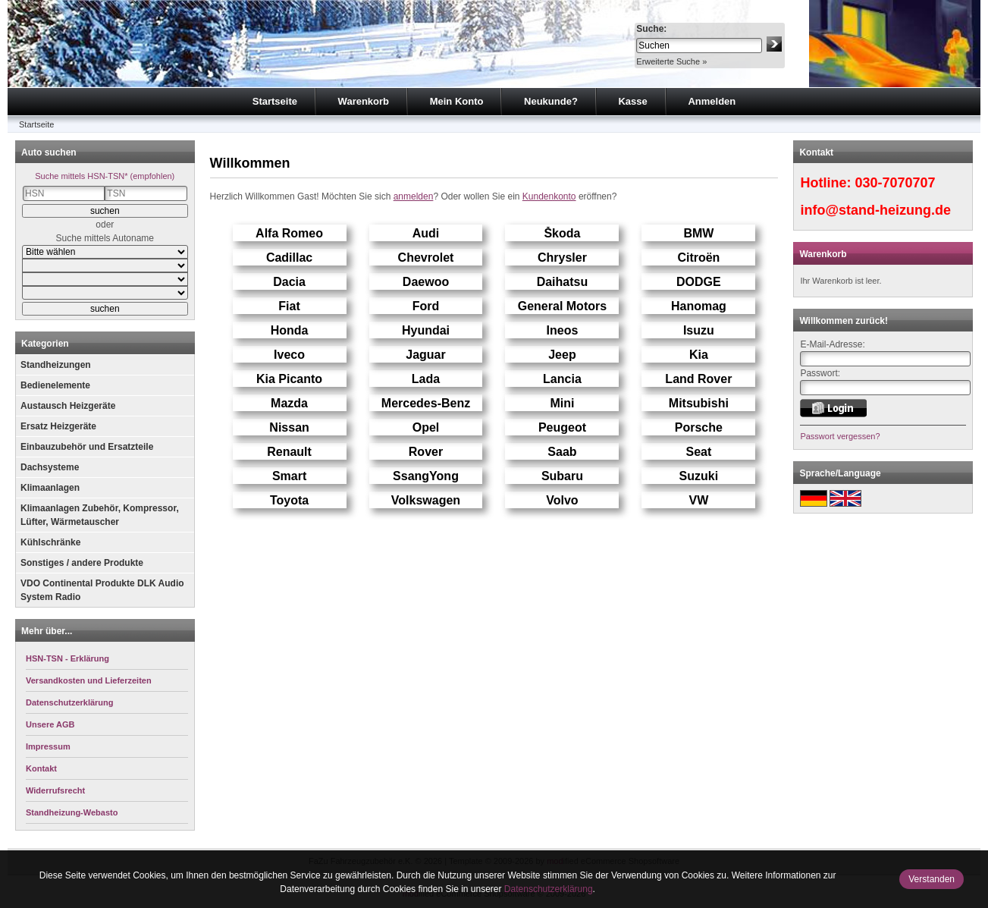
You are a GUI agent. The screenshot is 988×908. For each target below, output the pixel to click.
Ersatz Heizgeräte (58, 426)
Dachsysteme (49, 467)
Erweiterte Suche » (671, 61)
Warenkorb (363, 101)
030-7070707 (895, 182)
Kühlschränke (50, 542)
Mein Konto (457, 101)
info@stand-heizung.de (875, 210)
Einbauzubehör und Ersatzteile (86, 446)
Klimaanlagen (50, 487)
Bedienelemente (55, 385)
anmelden (414, 196)
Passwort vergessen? (840, 436)
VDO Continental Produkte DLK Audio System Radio (102, 590)
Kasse (632, 101)
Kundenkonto (549, 196)
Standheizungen (55, 365)
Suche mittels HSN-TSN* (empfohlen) (104, 176)
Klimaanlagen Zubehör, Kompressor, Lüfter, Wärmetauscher (99, 515)
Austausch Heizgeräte (67, 406)
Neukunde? (551, 101)
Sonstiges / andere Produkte (81, 563)
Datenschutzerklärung (548, 889)
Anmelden (712, 101)
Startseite (274, 101)
